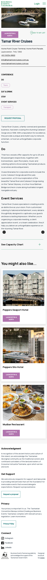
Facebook (7, 562)
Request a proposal (10, 513)
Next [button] (42, 241)
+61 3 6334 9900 (8, 55)
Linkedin (6, 566)
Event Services (8, 102)
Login (37, 3)
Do (2, 80)
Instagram (7, 557)
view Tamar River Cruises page (23, 315)
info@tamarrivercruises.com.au (15, 59)
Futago (42, 577)
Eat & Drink (6, 92)
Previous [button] (4, 241)
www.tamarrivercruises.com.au (14, 63)
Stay (3, 97)
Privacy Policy (8, 543)
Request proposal (12, 118)
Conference (7, 75)
